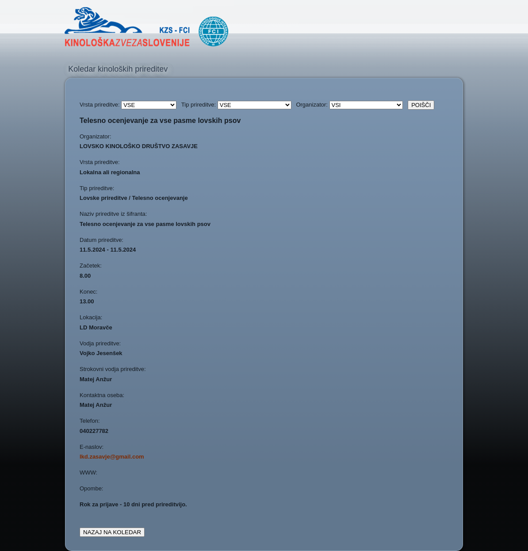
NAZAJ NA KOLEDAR (112, 532)
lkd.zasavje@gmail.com (112, 456)
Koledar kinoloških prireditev (118, 69)
